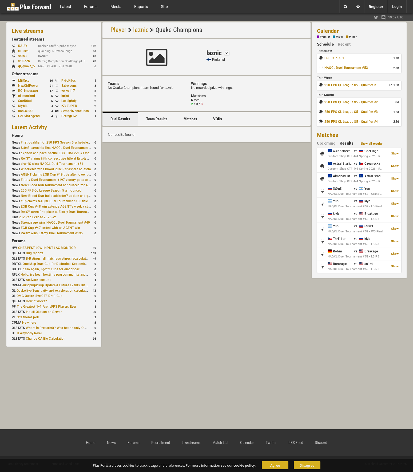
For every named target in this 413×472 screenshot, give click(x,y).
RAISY (22, 46)
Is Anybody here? (29, 333)
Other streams (25, 74)
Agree (275, 465)
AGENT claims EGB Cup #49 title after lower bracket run (62, 174)
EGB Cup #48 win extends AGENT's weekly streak (57, 206)
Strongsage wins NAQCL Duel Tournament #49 (55, 222)
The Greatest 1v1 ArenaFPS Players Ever (46, 306)
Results (347, 143)
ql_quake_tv (26, 66)
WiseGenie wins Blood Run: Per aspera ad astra (56, 169)
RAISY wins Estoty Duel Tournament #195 (52, 233)
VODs (217, 119)
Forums (19, 241)
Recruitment (160, 442)
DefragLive (69, 116)
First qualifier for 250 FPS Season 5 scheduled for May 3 (63, 142)
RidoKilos (68, 80)
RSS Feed (295, 442)
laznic (141, 30)
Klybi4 (22, 106)
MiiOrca (24, 80)
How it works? (36, 301)
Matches (190, 119)
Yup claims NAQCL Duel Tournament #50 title (54, 201)
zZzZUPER (69, 106)
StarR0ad (25, 101)
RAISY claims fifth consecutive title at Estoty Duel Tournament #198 (71, 158)
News (111, 442)
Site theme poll (28, 317)
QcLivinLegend (29, 116)
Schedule (325, 44)
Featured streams (28, 39)
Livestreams (191, 442)
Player (118, 30)
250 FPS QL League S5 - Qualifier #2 (351, 102)
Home (17, 135)
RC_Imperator (28, 91)
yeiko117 (68, 91)
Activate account (38, 280)
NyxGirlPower (28, 86)
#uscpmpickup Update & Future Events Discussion (59, 285)
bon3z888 (25, 111)
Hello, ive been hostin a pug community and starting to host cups (69, 274)
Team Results (157, 119)
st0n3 (22, 56)
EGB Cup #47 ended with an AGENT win (50, 228)
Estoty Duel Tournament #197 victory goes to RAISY (59, 180)
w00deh (24, 61)
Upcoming (326, 143)
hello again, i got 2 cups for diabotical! (51, 269)
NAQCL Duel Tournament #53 (346, 68)
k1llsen (23, 51)
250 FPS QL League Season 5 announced (51, 190)
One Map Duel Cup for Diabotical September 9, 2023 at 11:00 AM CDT (74, 264)
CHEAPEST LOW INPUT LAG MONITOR (47, 248)
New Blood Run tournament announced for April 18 (59, 185)
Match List (220, 442)
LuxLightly (69, 101)
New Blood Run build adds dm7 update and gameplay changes (67, 196)
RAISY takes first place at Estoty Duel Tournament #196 (62, 212)
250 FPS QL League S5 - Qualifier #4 (351, 122)
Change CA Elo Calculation (46, 338)
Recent (344, 44)
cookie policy (244, 465)
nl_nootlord (26, 96)
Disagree (307, 465)
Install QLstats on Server (44, 312)
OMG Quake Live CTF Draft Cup (40, 296)
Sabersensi (69, 86)
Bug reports (34, 253)
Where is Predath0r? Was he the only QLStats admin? (65, 328)
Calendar (328, 31)
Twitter (271, 442)
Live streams (27, 31)
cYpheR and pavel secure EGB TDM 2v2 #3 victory (58, 153)
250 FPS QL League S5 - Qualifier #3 (351, 112)
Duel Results (120, 119)
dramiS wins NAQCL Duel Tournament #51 (52, 164)
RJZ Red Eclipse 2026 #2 (37, 217)
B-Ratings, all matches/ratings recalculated (57, 258)
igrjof (65, 96)
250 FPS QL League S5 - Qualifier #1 (351, 85)
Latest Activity (29, 127)
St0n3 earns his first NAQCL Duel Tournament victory (60, 148)
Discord (321, 442)
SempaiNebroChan (75, 111)
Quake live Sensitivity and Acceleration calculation (53, 290)
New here (29, 322)
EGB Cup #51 (334, 58)
